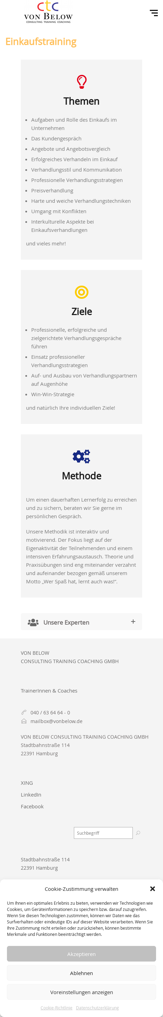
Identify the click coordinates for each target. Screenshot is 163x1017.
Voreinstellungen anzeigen (81, 992)
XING (27, 782)
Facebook (32, 806)
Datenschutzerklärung (97, 1007)
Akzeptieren (81, 953)
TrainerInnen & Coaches (49, 690)
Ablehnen (81, 973)
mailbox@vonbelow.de (57, 721)
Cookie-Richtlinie (56, 1007)
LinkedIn (31, 794)
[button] (152, 888)
